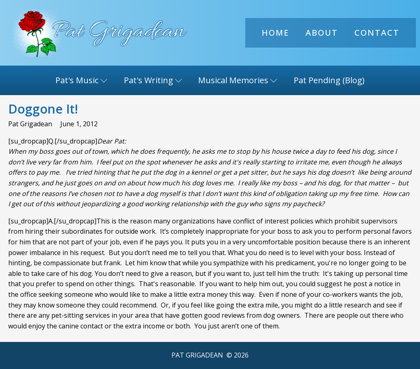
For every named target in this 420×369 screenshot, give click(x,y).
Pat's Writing (153, 80)
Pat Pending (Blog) (329, 80)
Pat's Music (81, 80)
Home (275, 32)
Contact (376, 32)
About (322, 32)
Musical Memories (237, 80)
